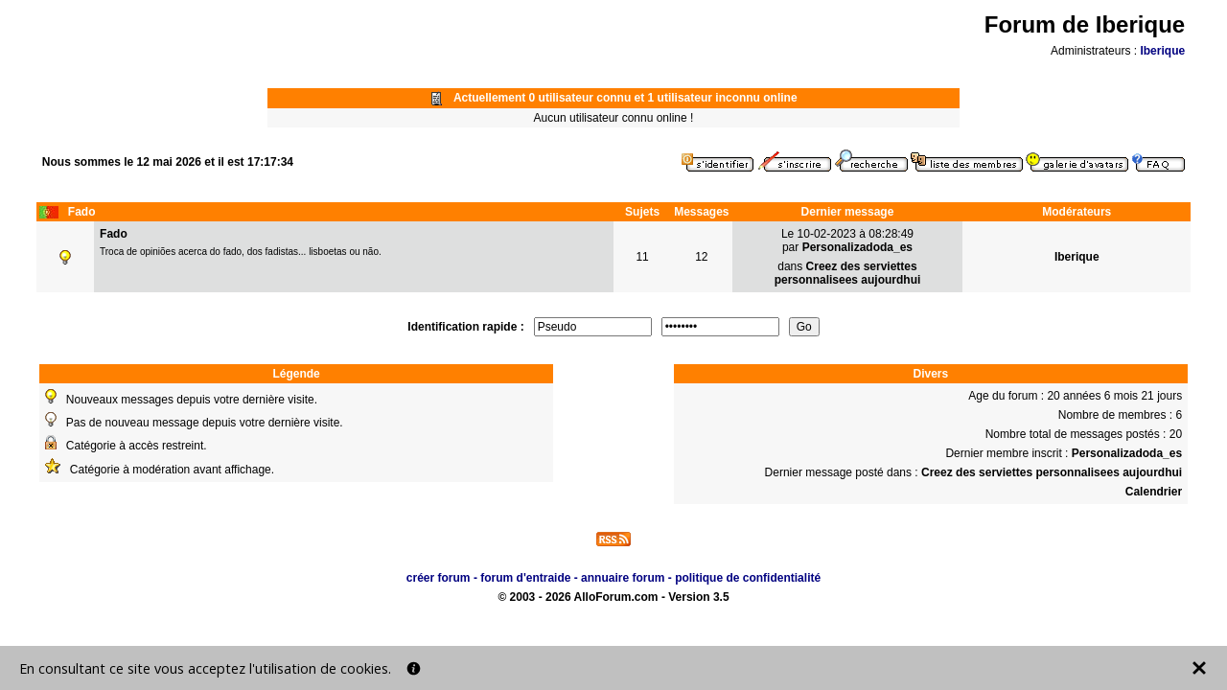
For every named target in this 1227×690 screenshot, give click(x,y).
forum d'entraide (525, 578)
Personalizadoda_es (857, 247)
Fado (113, 234)
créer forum (438, 578)
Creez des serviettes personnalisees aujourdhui (848, 273)
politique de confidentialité (748, 578)
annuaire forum (622, 578)
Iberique (1162, 51)
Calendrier (1153, 491)
